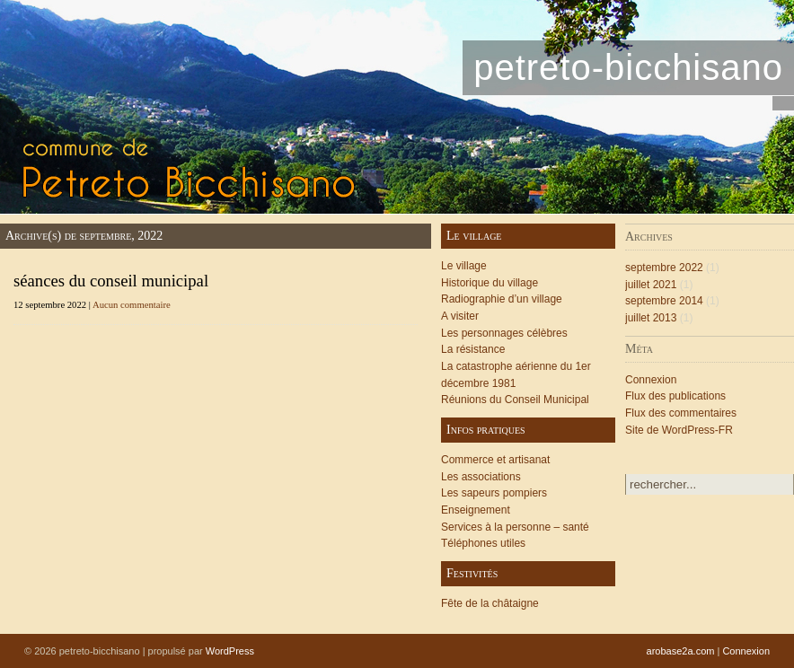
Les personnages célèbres (504, 333)
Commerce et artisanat (495, 459)
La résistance (473, 349)
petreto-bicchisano (628, 67)
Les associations (481, 476)
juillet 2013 (650, 318)
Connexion (650, 380)
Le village (464, 265)
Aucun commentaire (132, 305)
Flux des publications (675, 396)
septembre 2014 (664, 300)
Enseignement (475, 510)
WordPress (230, 651)
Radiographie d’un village (501, 299)
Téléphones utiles (483, 543)
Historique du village (489, 283)
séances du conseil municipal (110, 280)
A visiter (460, 316)
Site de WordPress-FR (679, 430)
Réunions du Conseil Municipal (515, 399)
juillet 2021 (650, 284)
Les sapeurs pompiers (494, 493)
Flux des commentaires (681, 413)
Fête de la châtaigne (490, 603)
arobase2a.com (681, 651)
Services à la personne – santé (515, 527)
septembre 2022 (664, 267)
